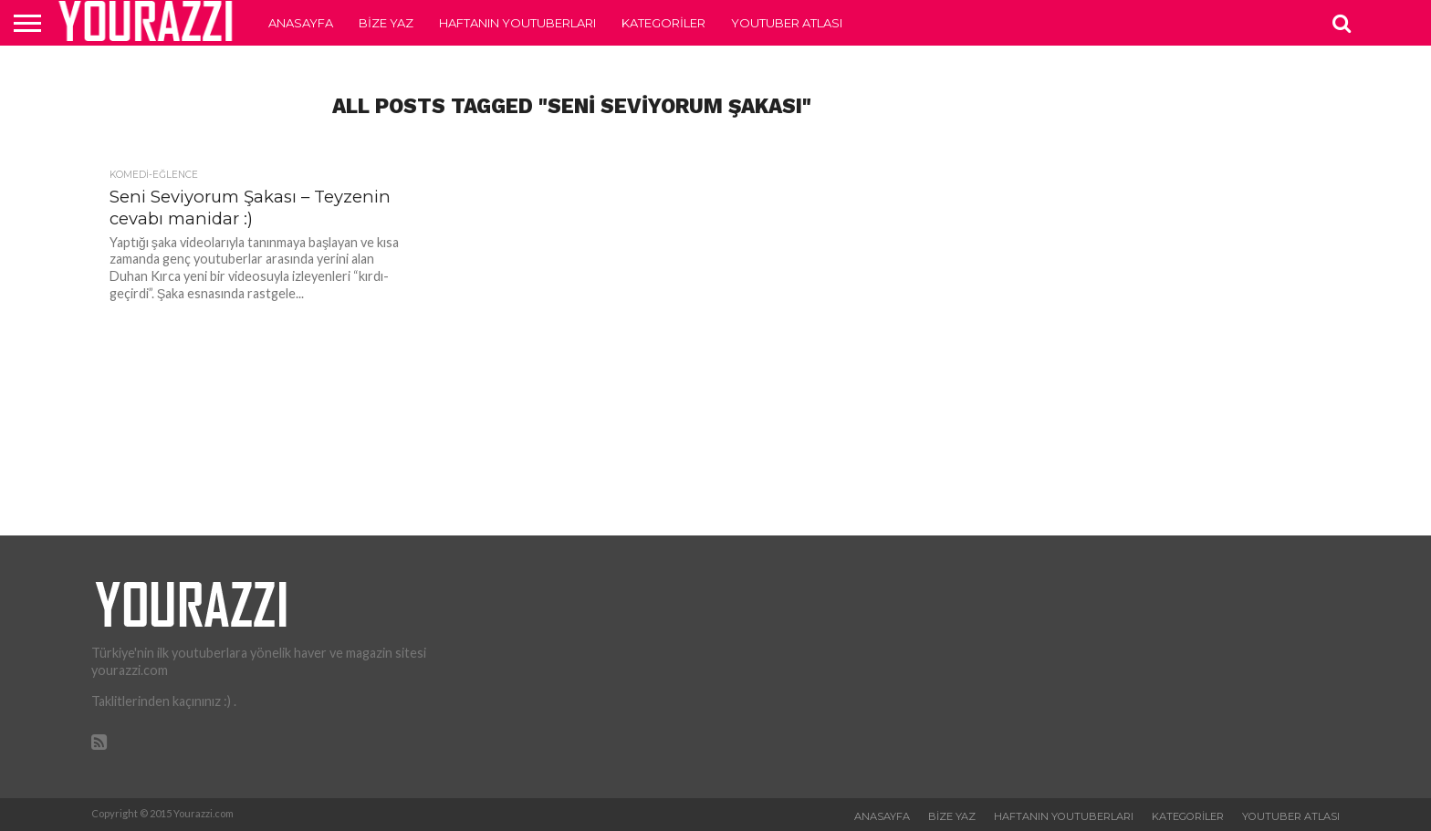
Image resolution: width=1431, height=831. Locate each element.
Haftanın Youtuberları (517, 23)
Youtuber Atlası (786, 23)
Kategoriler (663, 23)
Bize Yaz (386, 23)
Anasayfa (300, 23)
